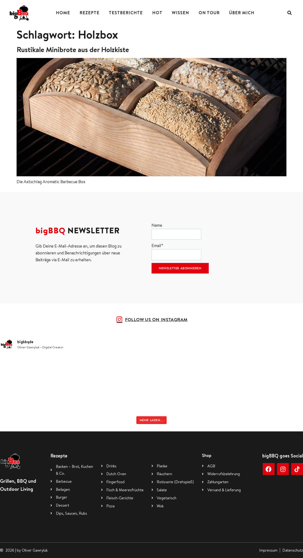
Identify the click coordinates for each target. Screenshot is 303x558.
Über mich (241, 13)
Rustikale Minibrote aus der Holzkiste (73, 49)
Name (176, 231)
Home (63, 13)
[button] (289, 13)
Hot (157, 13)
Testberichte (126, 13)
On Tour (209, 13)
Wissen (180, 13)
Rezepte (89, 13)
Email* (176, 251)
